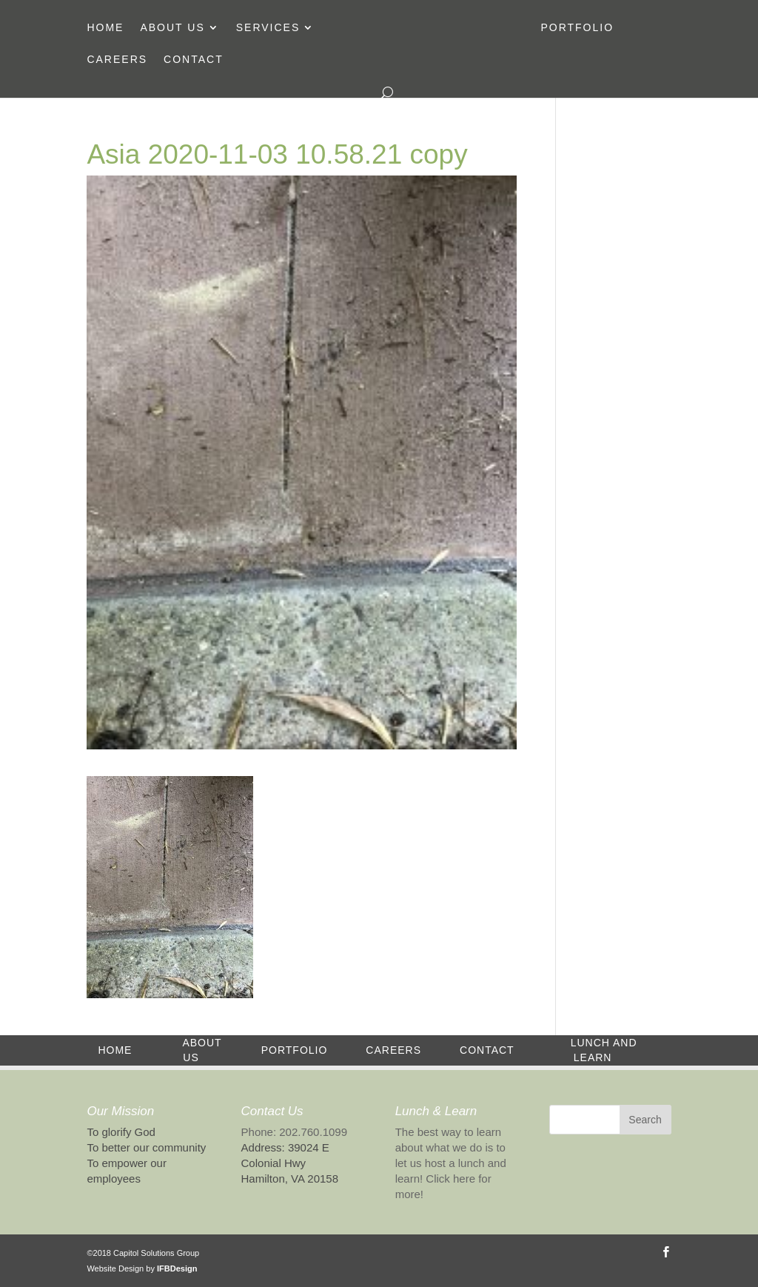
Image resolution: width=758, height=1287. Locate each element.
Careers (117, 59)
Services (268, 27)
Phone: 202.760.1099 (294, 1132)
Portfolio (577, 27)
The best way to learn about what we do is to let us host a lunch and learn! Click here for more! (450, 1163)
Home (105, 27)
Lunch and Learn (604, 1050)
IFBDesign (177, 1268)
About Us (172, 27)
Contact (194, 59)
